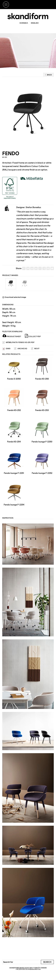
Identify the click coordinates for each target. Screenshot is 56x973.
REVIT (35, 348)
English (35, 23)
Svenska (24, 23)
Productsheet (12, 336)
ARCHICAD (20, 348)
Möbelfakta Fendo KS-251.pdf (18, 342)
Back (48, 75)
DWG (6, 348)
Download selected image (14, 297)
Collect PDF (33, 336)
